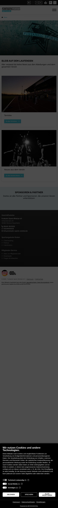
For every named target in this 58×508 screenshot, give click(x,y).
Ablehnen (11, 494)
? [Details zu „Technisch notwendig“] (28, 480)
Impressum (16, 502)
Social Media (13, 484)
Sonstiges (12, 488)
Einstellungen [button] (40, 502)
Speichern (29, 494)
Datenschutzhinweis (28, 502)
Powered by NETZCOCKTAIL (29, 506)
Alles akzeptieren (47, 494)
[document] (29, 461)
